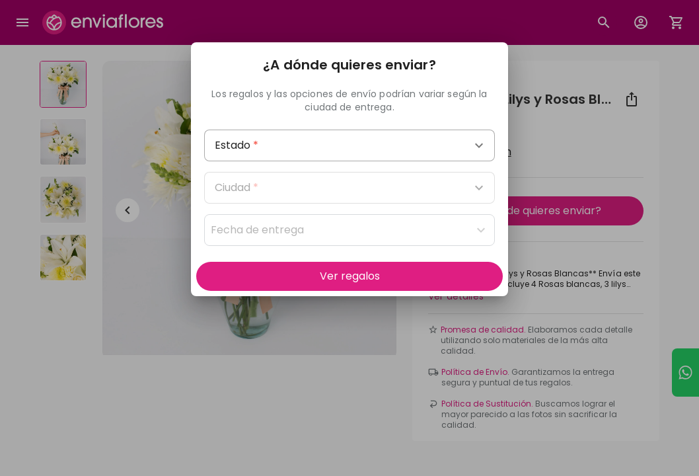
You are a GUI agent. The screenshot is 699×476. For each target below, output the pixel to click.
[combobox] (349, 145)
